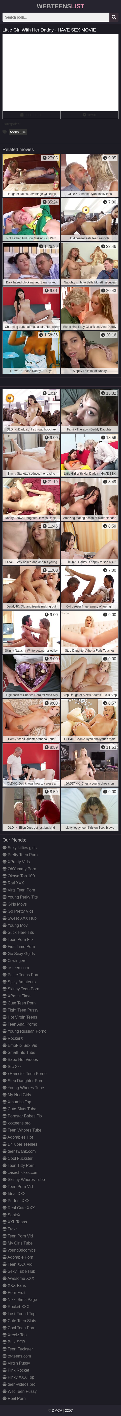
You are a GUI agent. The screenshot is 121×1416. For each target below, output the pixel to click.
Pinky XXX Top (18, 1377)
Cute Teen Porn (19, 1003)
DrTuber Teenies (20, 1144)
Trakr (10, 1229)
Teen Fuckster (18, 1349)
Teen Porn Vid (18, 1186)
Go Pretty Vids (18, 911)
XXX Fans (14, 1285)
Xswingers (14, 961)
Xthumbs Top (17, 1102)
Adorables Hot (18, 1137)
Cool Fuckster (18, 1158)
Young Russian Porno (24, 1031)
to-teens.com (17, 1356)
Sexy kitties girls (20, 848)
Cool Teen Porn (19, 1328)
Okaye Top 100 (19, 876)
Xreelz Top (15, 1335)
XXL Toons (15, 1222)
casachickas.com (20, 1172)
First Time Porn (19, 946)
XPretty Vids (16, 862)
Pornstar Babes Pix (22, 1116)
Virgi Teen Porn (19, 890)
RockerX (13, 1038)
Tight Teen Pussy (20, 1010)
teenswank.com (19, 1151)
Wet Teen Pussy (20, 1391)
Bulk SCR (14, 1342)
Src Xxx (12, 1066)
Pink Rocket (16, 1370)
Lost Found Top (19, 1314)
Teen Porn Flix (18, 939)
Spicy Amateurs (19, 982)
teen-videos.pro (19, 1384)
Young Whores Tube (23, 1088)
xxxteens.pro (17, 1123)
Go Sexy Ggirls (19, 953)
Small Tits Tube (19, 1052)
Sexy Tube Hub (19, 1271)
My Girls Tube (18, 1243)
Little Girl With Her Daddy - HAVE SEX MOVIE (49, 30)
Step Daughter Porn (23, 1081)
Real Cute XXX (19, 1208)
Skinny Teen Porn (21, 989)
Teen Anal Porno (20, 1024)
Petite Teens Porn (21, 975)
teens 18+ (18, 132)
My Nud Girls (17, 1095)
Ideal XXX (14, 1194)
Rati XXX (13, 883)
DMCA (57, 1410)
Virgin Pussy (16, 1363)
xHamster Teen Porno (25, 1074)
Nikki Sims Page (20, 1299)
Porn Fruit (14, 1292)
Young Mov (15, 925)
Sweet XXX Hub (20, 918)
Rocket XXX (16, 1307)
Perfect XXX (16, 1201)
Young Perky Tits (20, 897)
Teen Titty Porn (19, 1165)
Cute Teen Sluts (19, 1321)
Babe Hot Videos (20, 1059)
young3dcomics (19, 1250)
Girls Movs (15, 904)
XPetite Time (17, 996)
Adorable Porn (18, 1257)
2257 (69, 1410)
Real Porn (14, 1398)
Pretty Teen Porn (20, 855)
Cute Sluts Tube (19, 1109)
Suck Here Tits (18, 932)
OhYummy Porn (19, 869)
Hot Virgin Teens (20, 1017)
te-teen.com (16, 968)
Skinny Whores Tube (24, 1179)
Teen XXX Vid (18, 1264)
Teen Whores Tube (22, 1130)
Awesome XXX (18, 1278)
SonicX (11, 1215)
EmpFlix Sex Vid (20, 1045)
